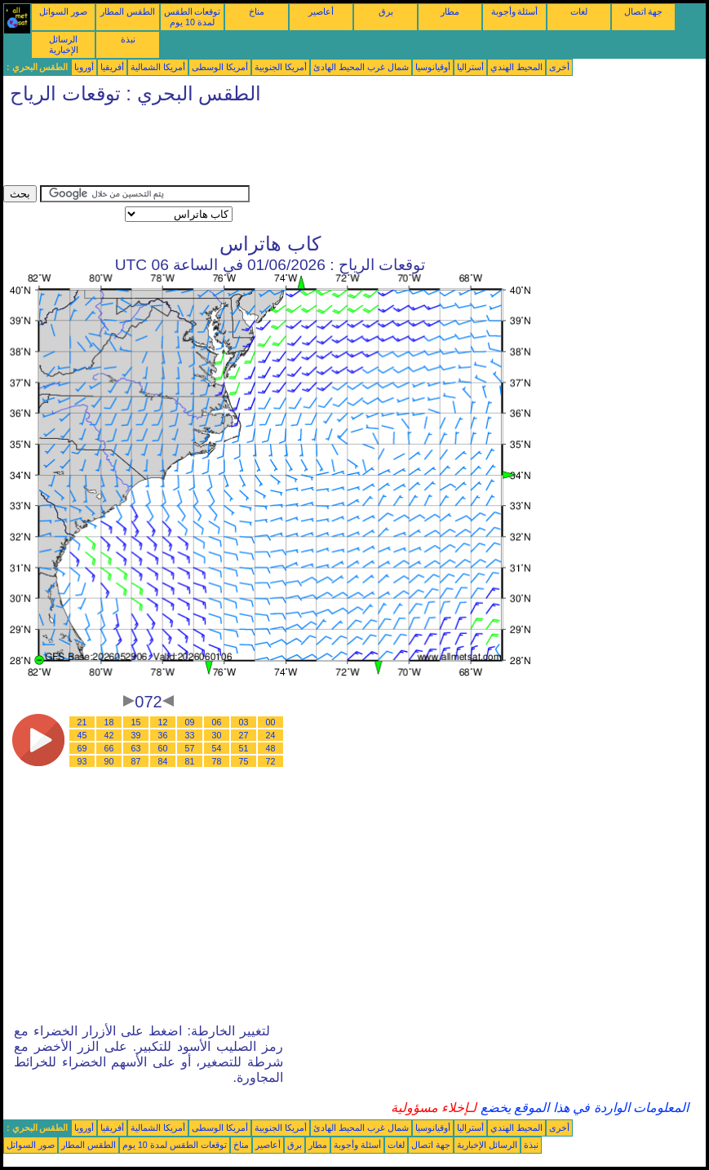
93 (82, 761)
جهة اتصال (643, 11)
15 (136, 722)
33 (190, 735)
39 (136, 735)
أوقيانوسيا (432, 67)
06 (217, 722)
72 (271, 761)
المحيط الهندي (516, 67)
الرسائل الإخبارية (63, 44)
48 (271, 748)
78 (217, 761)
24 (271, 735)
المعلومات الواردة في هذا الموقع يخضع (582, 1108)
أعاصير (321, 11)
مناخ (256, 11)
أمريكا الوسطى (220, 67)
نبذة (128, 39)
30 (217, 735)
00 (271, 722)
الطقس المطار (127, 11)
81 (190, 761)
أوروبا (84, 67)
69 (82, 748)
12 (163, 722)
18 (109, 722)
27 (244, 735)
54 (217, 748)
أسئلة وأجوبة (514, 11)
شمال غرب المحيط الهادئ (361, 67)
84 (163, 761)
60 (163, 748)
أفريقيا (112, 67)
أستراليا (470, 67)
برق (386, 11)
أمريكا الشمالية (158, 67)
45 (82, 735)
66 (109, 748)
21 (82, 722)
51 (244, 748)
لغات (578, 11)
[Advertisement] (300, 148)
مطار (450, 11)
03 (244, 722)
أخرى (559, 67)
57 (190, 748)
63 (136, 748)
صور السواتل (63, 11)
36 (163, 735)
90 (109, 761)
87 (136, 761)
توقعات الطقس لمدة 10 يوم (192, 17)
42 (109, 735)
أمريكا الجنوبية (281, 67)
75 (244, 761)
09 (190, 722)
